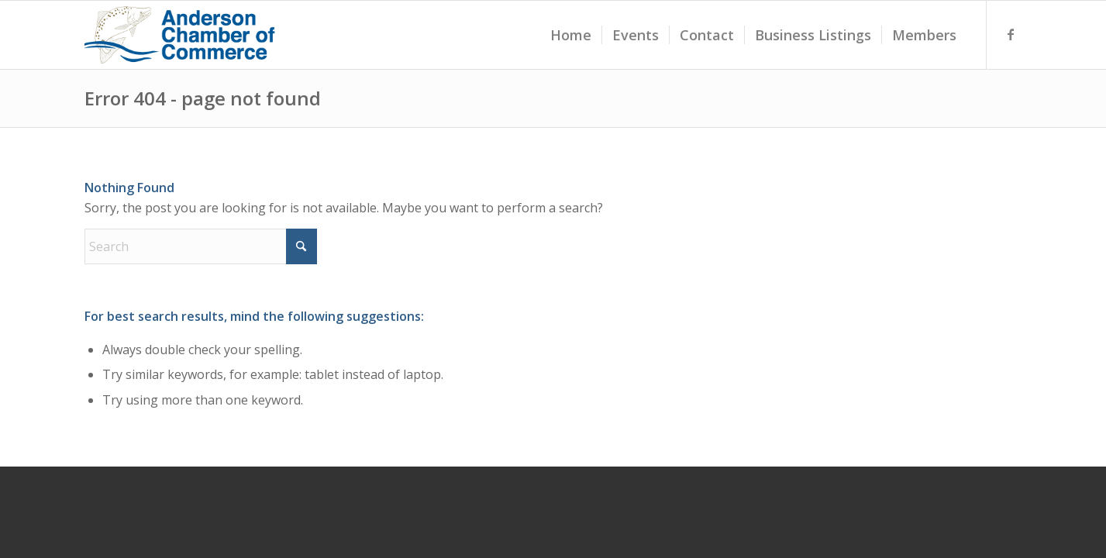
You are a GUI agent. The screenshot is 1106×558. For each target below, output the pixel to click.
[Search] (200, 246)
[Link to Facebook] (1010, 34)
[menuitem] (570, 35)
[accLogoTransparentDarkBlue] (181, 35)
